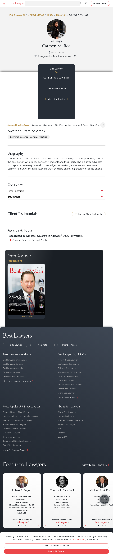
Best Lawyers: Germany (13, 376)
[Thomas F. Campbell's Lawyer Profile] (62, 485)
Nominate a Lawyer (66, 424)
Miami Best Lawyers (66, 393)
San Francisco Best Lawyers (70, 384)
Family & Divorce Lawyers (14, 424)
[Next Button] (43, 291)
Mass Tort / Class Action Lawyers (17, 420)
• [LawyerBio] (22, 525)
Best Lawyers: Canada (13, 364)
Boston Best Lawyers (67, 389)
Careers (61, 433)
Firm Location (16, 190)
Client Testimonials (62, 125)
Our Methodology (66, 416)
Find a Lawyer (16, 14)
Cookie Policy (79, 539)
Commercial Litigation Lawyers (17, 441)
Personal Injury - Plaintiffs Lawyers (18, 412)
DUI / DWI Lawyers (11, 433)
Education (14, 196)
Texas (50, 14)
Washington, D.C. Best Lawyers (71, 372)
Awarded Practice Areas (18, 125)
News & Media (96, 125)
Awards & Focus (80, 125)
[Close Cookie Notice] (110, 535)
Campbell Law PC (62, 496)
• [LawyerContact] (25, 525)
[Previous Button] (9, 291)
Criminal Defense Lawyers (14, 428)
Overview (47, 125)
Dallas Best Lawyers (66, 380)
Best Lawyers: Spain (12, 372)
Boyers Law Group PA (22, 496)
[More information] (28, 522)
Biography (36, 125)
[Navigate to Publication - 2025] (26, 291)
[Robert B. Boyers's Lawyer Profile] (21, 485)
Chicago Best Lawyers (67, 368)
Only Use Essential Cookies (56, 545)
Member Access (69, 345)
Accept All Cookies (56, 551)
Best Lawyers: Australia (13, 368)
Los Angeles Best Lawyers (69, 364)
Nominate (42, 345)
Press (60, 428)
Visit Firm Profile (56, 99)
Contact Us (63, 437)
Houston (61, 14)
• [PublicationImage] (21, 312)
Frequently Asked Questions (70, 420)
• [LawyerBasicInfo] (18, 525)
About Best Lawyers (67, 412)
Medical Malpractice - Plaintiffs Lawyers (20, 416)
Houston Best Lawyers (68, 376)
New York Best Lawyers (68, 360)
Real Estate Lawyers (12, 445)
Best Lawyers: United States (15, 360)
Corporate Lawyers (11, 437)
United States (36, 14)
